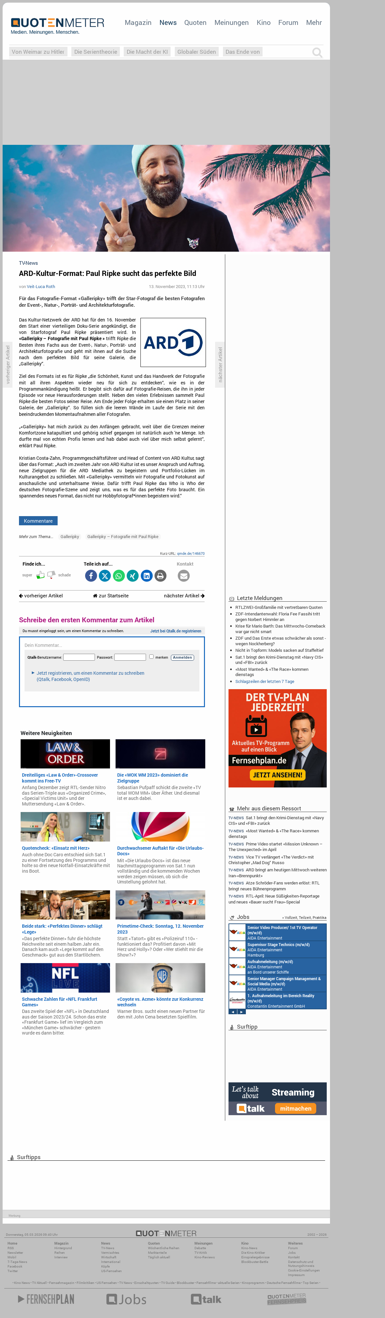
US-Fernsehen (111, 1271)
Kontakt (294, 1257)
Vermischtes (110, 1252)
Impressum (296, 1275)
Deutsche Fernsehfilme (284, 1283)
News (168, 22)
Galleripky (70, 536)
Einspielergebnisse (255, 1257)
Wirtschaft (108, 1257)
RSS (11, 1248)
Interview (61, 1257)
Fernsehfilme (206, 1283)
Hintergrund (63, 1248)
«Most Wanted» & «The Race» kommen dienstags (271, 671)
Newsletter (15, 1252)
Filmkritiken (85, 1283)
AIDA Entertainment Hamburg (269, 949)
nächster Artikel (184, 595)
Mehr (314, 22)
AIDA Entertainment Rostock (275, 983)
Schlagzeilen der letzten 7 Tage (264, 681)
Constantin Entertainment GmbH (271, 1000)
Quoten (195, 22)
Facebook (15, 1266)
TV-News (107, 1248)
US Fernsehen (107, 1283)
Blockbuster (185, 1283)
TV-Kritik (200, 1252)
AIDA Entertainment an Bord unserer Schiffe (273, 932)
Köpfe (105, 1266)
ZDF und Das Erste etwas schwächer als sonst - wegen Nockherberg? (280, 640)
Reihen (59, 1252)
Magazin (138, 22)
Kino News (22, 1283)
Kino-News (249, 1248)
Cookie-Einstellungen (304, 1270)
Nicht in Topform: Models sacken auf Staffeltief (279, 650)
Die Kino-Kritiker (253, 1252)
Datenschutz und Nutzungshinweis (301, 1264)
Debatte (200, 1248)
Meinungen (231, 22)
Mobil (12, 1257)
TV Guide (167, 1283)
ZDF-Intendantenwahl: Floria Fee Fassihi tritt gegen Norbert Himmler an (277, 616)
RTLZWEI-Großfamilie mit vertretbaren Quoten (278, 607)
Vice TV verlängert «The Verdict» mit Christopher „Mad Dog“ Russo (271, 859)
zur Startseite (111, 595)
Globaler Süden (196, 51)
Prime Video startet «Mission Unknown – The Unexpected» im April (275, 846)
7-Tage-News (17, 1262)
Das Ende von (243, 51)
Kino (264, 22)
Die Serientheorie (95, 51)
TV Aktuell (39, 1283)
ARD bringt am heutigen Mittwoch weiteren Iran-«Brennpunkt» (278, 872)
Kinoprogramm (253, 1283)
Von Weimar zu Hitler (38, 51)
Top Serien (311, 1283)
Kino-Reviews (204, 1257)
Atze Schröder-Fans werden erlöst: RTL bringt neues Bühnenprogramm (274, 885)
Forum (288, 22)
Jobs (292, 1252)
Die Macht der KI (147, 51)
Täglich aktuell (159, 1257)
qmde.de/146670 (191, 553)
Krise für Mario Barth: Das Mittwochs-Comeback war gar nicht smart (280, 628)
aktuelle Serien (229, 1283)
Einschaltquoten (146, 1283)
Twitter (13, 1271)
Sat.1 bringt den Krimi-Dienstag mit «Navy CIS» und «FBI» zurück (279, 659)
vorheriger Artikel (41, 595)
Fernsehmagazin (61, 1283)
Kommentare (38, 520)
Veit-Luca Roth (41, 286)
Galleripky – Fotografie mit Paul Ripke (122, 536)
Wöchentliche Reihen (163, 1248)
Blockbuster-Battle (254, 1262)
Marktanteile (157, 1252)
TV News (125, 1283)
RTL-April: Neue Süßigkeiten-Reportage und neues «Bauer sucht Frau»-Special (274, 898)
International (110, 1262)
